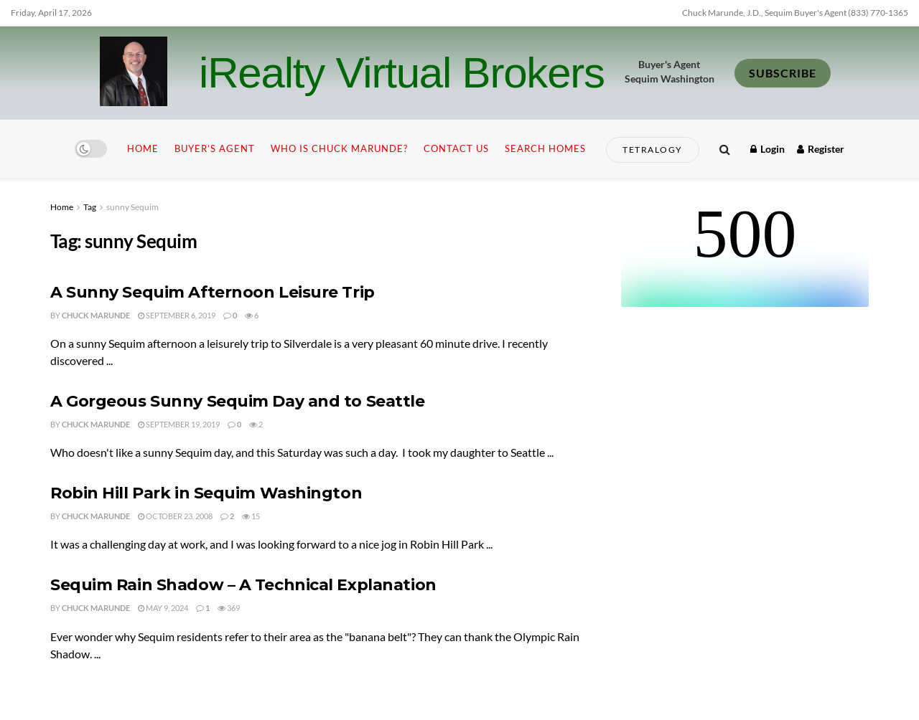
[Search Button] (724, 149)
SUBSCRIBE (782, 73)
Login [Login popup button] (767, 149)
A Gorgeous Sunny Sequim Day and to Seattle (237, 401)
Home (143, 148)
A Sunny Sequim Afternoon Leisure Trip (212, 292)
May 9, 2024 (163, 607)
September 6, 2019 (176, 315)
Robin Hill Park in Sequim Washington (206, 493)
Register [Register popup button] (820, 149)
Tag (89, 207)
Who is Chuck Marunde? (339, 148)
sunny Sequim (132, 207)
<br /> (745, 253)
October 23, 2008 (175, 516)
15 (251, 516)
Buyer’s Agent (214, 148)
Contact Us (456, 148)
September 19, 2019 (179, 424)
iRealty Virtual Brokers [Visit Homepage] (402, 73)
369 (229, 607)
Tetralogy (652, 149)
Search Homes (545, 148)
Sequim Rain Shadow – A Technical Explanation (243, 585)
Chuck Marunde (96, 315)
